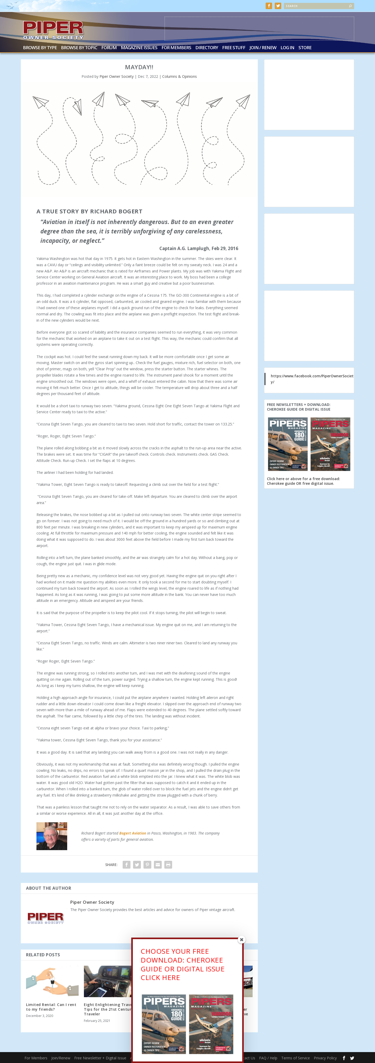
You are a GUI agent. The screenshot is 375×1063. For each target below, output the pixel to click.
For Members (176, 47)
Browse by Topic (79, 47)
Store (304, 47)
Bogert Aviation (132, 832)
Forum (109, 47)
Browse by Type (40, 47)
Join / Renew (262, 47)
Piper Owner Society (116, 75)
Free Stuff (233, 47)
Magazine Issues (139, 47)
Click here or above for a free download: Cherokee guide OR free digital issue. (303, 480)
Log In (287, 47)
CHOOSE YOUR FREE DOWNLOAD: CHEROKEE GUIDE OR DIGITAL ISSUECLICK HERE (182, 964)
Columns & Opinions (179, 75)
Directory (206, 47)
